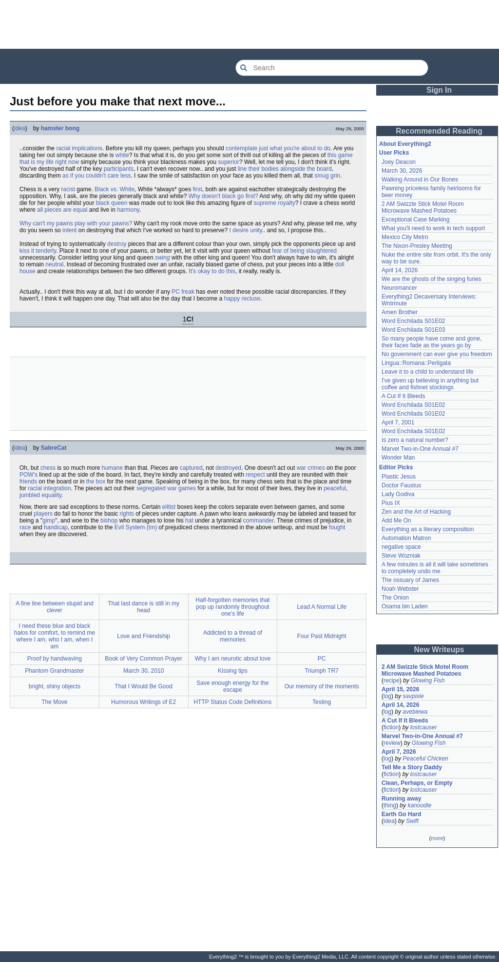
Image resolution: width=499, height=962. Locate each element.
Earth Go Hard (401, 814)
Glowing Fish (427, 680)
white (122, 155)
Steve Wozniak (401, 555)
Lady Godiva (398, 494)
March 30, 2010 (143, 670)
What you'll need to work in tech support (433, 228)
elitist (168, 506)
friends (28, 481)
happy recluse (242, 298)
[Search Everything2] (331, 68)
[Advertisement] (249, 24)
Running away (401, 798)
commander (258, 520)
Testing (321, 702)
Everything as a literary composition (428, 529)
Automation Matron (406, 538)
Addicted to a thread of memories (232, 636)
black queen (112, 203)
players (43, 513)
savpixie (413, 696)
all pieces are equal (62, 209)
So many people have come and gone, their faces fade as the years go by (431, 342)
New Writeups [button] (439, 649)
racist (68, 189)
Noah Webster (400, 588)
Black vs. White (114, 189)
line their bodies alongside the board (285, 168)
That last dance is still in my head (143, 607)
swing (162, 257)
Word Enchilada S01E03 (413, 329)
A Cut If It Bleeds (403, 396)
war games (181, 488)
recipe (392, 680)
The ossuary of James (410, 580)
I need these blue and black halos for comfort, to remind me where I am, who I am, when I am (54, 636)
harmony (128, 209)
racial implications (79, 148)
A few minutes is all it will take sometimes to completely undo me (435, 568)
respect (255, 474)
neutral (54, 264)
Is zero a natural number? (415, 440)
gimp (48, 520)
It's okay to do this (212, 271)
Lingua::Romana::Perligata (416, 363)
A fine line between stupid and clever (54, 607)
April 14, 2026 (400, 270)
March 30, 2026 (402, 170)
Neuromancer (399, 287)
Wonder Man (398, 457)
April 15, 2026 (400, 689)
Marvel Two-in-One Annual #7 (420, 448)
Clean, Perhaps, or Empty (417, 783)
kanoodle (419, 805)
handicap (56, 527)
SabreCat (54, 447)
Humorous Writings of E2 (143, 702)
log (387, 696)
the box (95, 481)
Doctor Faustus (401, 485)
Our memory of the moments (322, 686)
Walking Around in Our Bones (420, 179)
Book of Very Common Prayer (143, 658)
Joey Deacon (399, 162)
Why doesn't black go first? (223, 196)
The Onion (395, 597)
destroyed (228, 467)
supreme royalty (274, 203)
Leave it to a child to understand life (428, 371)
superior (228, 162)
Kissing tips (233, 670)
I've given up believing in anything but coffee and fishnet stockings (430, 384)
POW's (28, 474)
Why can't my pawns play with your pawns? (75, 223)
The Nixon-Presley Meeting (417, 245)
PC (322, 658)
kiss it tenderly (37, 250)
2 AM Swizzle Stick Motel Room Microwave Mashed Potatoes (423, 207)
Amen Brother (400, 312)
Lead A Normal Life (321, 606)
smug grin (327, 175)
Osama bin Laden (405, 606)
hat (189, 520)
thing (390, 805)
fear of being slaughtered (304, 250)
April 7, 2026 (399, 751)
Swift (412, 821)
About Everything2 (405, 143)
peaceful (334, 488)
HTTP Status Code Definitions (232, 702)
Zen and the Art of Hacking (416, 511)
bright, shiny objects (54, 686)
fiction (391, 727)
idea (19, 128)
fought (337, 527)
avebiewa (415, 711)
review (392, 743)
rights (126, 513)
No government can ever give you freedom (437, 354)
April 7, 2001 (398, 422)
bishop (108, 520)
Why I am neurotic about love (232, 658)
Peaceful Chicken (425, 758)
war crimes (311, 467)
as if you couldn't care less (96, 175)
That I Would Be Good (144, 686)
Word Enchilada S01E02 (413, 321)
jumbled (29, 495)
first (197, 189)
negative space (401, 546)
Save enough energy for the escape (232, 686)
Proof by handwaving (54, 658)
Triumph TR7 (321, 670)
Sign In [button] (439, 90)
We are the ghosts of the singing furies (431, 279)
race (25, 527)
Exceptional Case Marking (415, 219)
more (437, 838)
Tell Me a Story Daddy (412, 767)
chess (48, 467)
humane (112, 467)
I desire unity (246, 230)
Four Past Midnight (321, 636)
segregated (151, 488)
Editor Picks (396, 467)
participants (119, 168)
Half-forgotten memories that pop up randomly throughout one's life (232, 607)
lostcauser (423, 727)
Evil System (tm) (136, 527)
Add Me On (396, 520)
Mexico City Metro (405, 237)
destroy (116, 243)
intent (69, 230)
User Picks (394, 152)
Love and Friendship (143, 636)
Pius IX (391, 503)
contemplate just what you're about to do (278, 148)
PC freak (183, 291)
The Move (54, 702)
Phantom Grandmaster (54, 670)
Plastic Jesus (399, 476)
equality (51, 495)
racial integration (49, 488)
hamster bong (60, 128)
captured (191, 467)
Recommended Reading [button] (439, 131)
